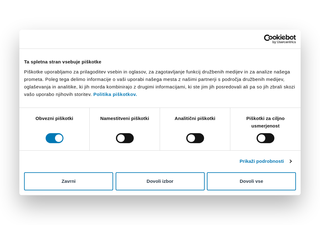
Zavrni (69, 181)
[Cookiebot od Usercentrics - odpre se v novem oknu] (268, 39)
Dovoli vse (251, 181)
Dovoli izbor (160, 181)
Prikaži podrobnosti (262, 161)
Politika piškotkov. (115, 94)
